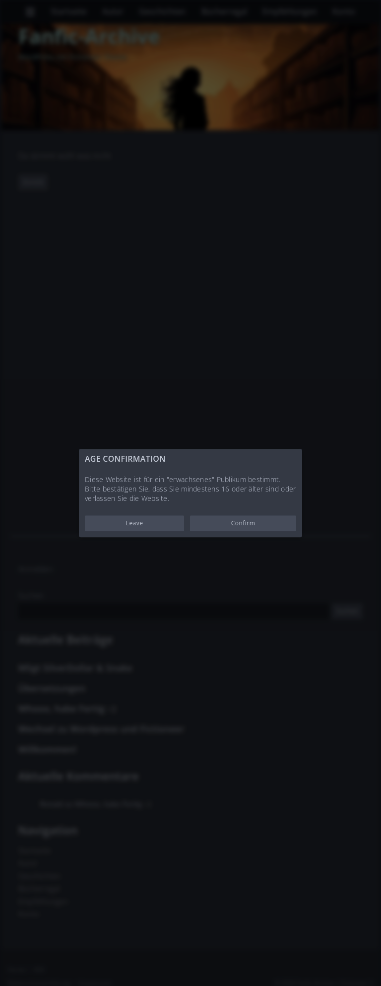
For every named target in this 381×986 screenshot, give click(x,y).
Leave (134, 523)
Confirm (243, 523)
